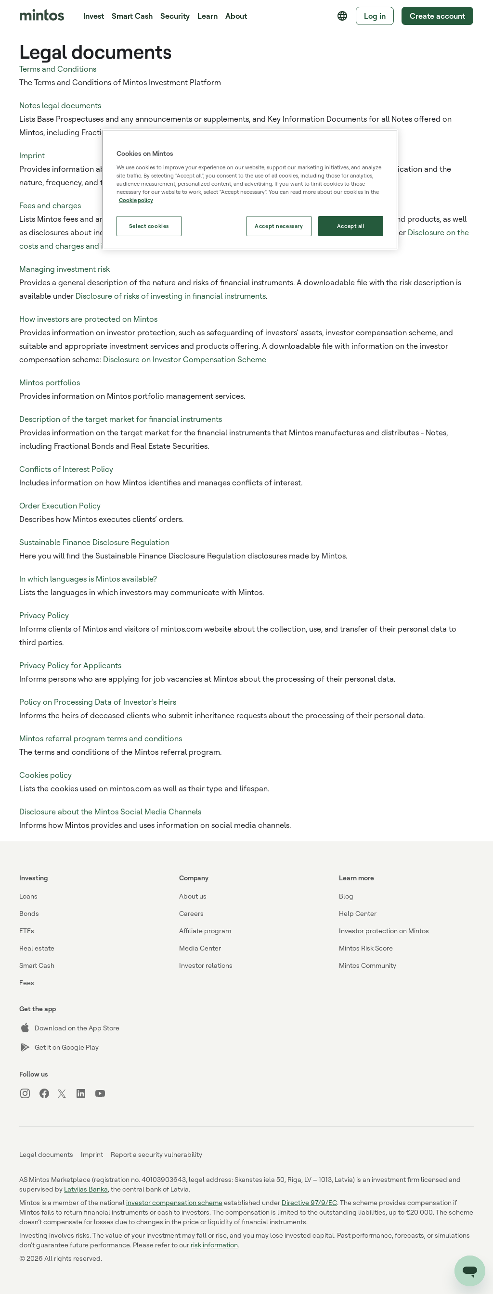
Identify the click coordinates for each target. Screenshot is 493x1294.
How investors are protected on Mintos (88, 319)
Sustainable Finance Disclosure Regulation (94, 542)
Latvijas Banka (86, 1189)
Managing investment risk (64, 269)
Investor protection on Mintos (384, 930)
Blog (346, 896)
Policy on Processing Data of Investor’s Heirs (97, 702)
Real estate (36, 948)
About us (193, 896)
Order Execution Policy (60, 505)
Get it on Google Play (59, 1047)
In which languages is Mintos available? (88, 579)
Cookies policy (45, 775)
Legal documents (46, 1154)
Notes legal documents (60, 105)
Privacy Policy (44, 615)
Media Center (200, 948)
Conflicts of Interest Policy (66, 469)
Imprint (32, 155)
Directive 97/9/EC (309, 1202)
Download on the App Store (69, 1028)
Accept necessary (279, 225)
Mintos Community (367, 965)
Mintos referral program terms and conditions (100, 738)
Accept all (351, 225)
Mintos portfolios (49, 382)
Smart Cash (132, 16)
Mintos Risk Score (366, 948)
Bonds (29, 913)
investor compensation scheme (174, 1202)
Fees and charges (50, 205)
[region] (250, 189)
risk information (214, 1245)
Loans (28, 896)
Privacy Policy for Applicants (70, 665)
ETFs (26, 930)
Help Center (357, 913)
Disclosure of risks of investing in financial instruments (171, 296)
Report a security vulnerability (156, 1154)
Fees (26, 982)
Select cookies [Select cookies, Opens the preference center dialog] (149, 225)
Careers (191, 913)
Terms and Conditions (57, 69)
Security (175, 16)
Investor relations (206, 965)
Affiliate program (205, 930)
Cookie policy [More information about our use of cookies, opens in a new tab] (136, 199)
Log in (375, 16)
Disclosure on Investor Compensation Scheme (184, 359)
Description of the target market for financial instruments (120, 419)
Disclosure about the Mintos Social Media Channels (110, 811)
